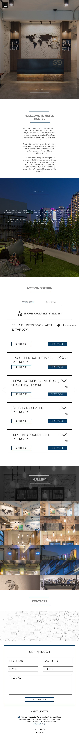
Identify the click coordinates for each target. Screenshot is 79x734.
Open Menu (5, 5)
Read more (21, 344)
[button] (39, 699)
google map (40, 724)
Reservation (57, 344)
